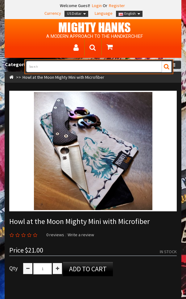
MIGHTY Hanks (94, 27)
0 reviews (55, 234)
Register (117, 5)
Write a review (81, 234)
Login (96, 5)
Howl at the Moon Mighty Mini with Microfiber (63, 77)
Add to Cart (88, 269)
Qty (13, 268)
